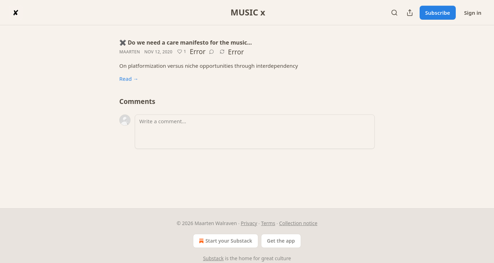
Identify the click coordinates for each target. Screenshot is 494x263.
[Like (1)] (181, 51)
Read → (128, 78)
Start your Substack (225, 241)
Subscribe (437, 12)
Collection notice (298, 223)
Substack (213, 258)
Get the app (281, 240)
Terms (268, 223)
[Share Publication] (410, 13)
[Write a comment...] (255, 131)
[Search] (394, 13)
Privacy (249, 223)
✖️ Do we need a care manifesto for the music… (185, 42)
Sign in (472, 12)
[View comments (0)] (211, 51)
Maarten (129, 52)
